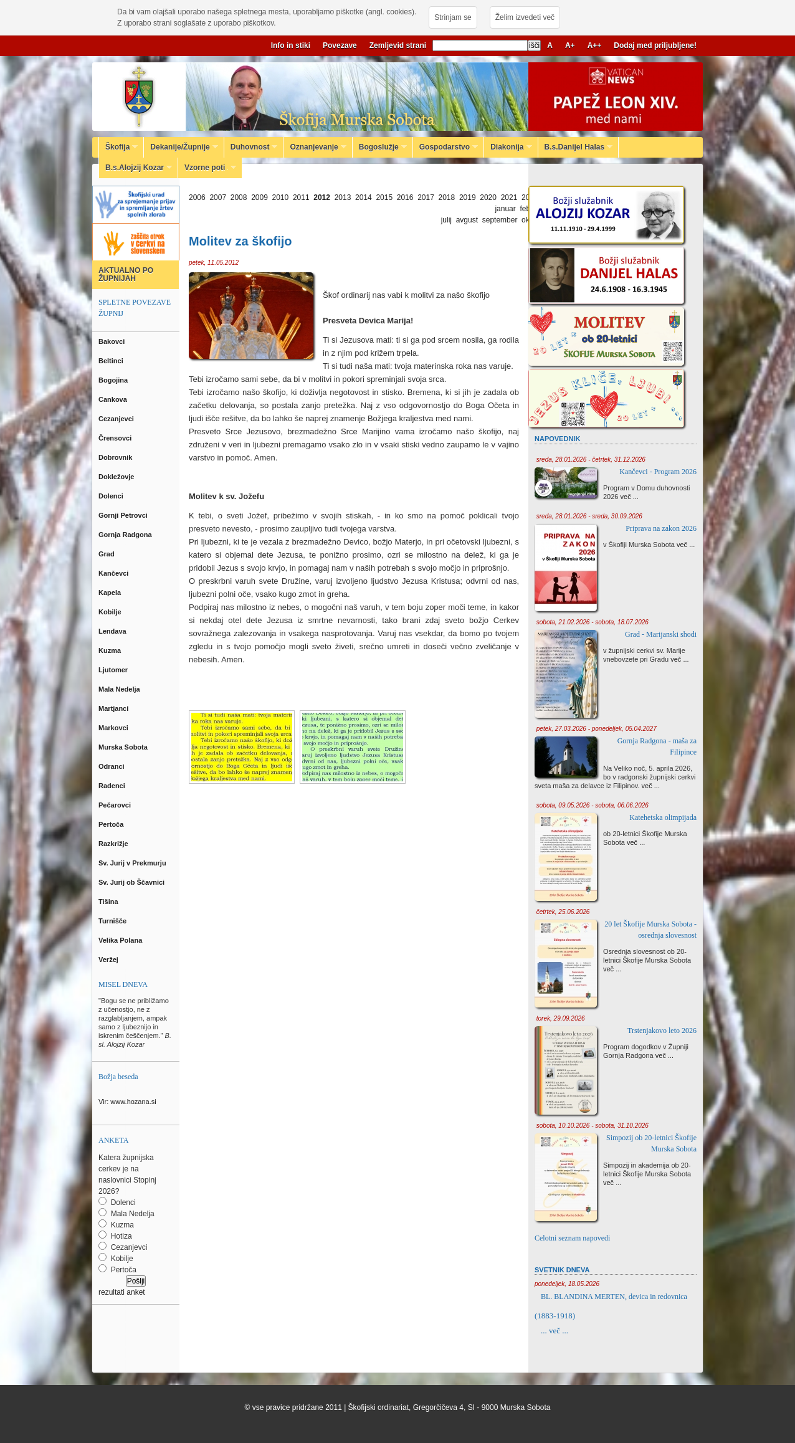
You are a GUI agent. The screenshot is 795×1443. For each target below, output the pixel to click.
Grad (107, 554)
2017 (425, 197)
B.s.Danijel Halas (575, 147)
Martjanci (114, 708)
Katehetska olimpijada (663, 817)
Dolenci (111, 496)
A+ (570, 45)
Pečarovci (115, 805)
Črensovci (115, 438)
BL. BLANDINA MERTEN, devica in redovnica (614, 1296)
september (500, 220)
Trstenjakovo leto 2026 (662, 1030)
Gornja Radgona (126, 534)
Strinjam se (452, 17)
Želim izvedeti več (525, 17)
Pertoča (111, 824)
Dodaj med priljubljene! (655, 45)
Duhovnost (251, 147)
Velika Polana (121, 940)
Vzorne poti (207, 167)
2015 (384, 197)
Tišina (109, 901)
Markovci (114, 727)
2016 (405, 197)
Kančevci (114, 573)
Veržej (109, 959)
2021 (509, 197)
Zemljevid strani (397, 45)
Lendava (113, 631)
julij (446, 220)
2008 (239, 197)
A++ (595, 45)
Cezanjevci (117, 418)
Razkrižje (114, 843)
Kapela (110, 592)
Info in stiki (290, 45)
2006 (197, 197)
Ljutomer (114, 670)
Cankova (113, 399)
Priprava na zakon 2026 (661, 528)
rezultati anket (121, 1292)
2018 (447, 197)
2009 (259, 197)
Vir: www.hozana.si (127, 1101)
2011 (301, 197)
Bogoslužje (380, 147)
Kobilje (110, 612)
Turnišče (114, 921)
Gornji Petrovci (124, 515)
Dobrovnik (116, 457)
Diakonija (507, 147)
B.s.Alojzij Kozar (135, 167)
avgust (467, 220)
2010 (280, 197)
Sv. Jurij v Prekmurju (133, 863)
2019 (467, 197)
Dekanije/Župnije (180, 147)
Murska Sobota (124, 747)
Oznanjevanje (314, 147)
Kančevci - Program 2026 (658, 471)
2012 (321, 197)
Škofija (118, 147)
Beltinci (111, 360)
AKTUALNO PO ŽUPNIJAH (125, 274)
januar (505, 208)
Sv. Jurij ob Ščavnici (132, 882)
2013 (343, 197)
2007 (217, 197)
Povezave (340, 45)
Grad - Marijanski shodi (661, 634)
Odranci (112, 766)
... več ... (554, 1330)
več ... (630, 496)
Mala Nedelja (121, 689)
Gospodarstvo (445, 147)
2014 (363, 197)
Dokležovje (117, 476)
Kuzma (110, 650)
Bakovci (112, 341)
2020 (488, 197)
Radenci (113, 785)
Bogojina (114, 380)
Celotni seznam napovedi (572, 1238)
